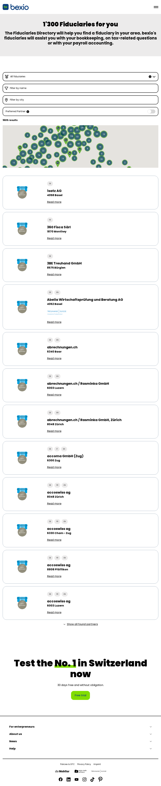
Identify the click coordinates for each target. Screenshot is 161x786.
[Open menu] (156, 7)
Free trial (80, 695)
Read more (54, 202)
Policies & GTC (67, 764)
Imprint (97, 764)
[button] (58, 144)
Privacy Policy (84, 764)
